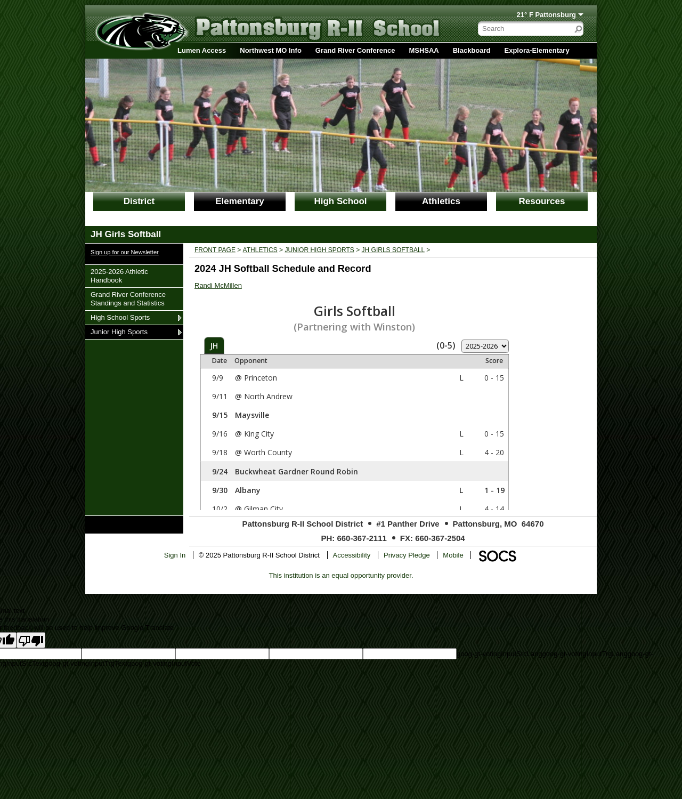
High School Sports (120, 317)
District (139, 201)
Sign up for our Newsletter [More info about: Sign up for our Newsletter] (125, 252)
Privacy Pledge (407, 555)
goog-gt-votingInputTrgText (86, 663)
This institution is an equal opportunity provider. (341, 575)
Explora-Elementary (537, 50)
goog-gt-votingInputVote (164, 663)
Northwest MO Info (271, 50)
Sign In (174, 555)
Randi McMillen (218, 285)
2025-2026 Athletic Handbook (119, 275)
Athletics (441, 201)
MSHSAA (424, 50)
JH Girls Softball (393, 250)
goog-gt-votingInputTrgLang (584, 654)
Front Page (215, 250)
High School (340, 201)
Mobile (453, 555)
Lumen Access (201, 50)
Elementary (239, 201)
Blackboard (472, 50)
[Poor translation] (31, 640)
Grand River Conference (355, 50)
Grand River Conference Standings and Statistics (128, 298)
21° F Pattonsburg (546, 15)
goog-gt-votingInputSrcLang (499, 654)
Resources (542, 201)
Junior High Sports (119, 331)
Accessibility (352, 555)
